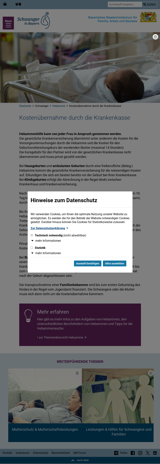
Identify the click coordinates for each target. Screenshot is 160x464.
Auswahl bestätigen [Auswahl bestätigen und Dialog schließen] (87, 263)
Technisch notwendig (58, 235)
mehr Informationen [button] (48, 240)
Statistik (38, 248)
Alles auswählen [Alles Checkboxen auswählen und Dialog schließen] (114, 263)
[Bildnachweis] (155, 37)
